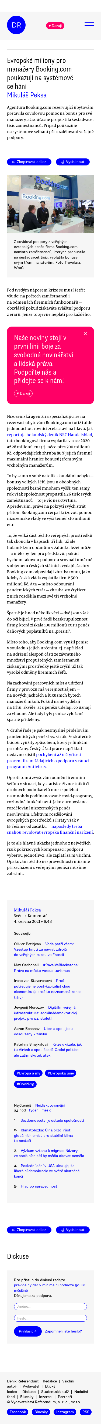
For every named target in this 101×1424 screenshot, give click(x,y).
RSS (85, 1412)
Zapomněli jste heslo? (63, 1331)
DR (16, 25)
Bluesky (26, 1397)
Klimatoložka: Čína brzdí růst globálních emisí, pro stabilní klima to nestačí (43, 1135)
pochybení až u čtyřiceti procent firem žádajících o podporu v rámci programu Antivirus (48, 760)
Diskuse (29, 1391)
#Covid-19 (25, 1084)
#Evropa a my (28, 1073)
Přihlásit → (28, 1331)
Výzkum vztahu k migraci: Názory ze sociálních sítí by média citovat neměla (49, 1153)
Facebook (18, 1412)
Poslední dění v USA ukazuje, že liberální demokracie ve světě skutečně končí (46, 1171)
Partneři (65, 1397)
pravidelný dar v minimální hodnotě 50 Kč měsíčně (49, 1288)
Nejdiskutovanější (50, 1105)
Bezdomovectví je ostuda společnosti (52, 1120)
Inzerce (45, 1397)
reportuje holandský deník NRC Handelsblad (49, 434)
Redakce (50, 1381)
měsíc (46, 1110)
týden (34, 1110)
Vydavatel (31, 1386)
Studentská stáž (55, 1391)
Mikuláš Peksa (27, 95)
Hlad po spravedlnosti (39, 1186)
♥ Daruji (55, 25)
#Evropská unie (61, 1073)
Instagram (65, 1412)
